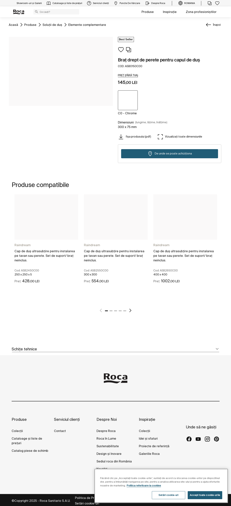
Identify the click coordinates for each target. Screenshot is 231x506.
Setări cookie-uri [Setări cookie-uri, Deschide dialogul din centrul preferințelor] (168, 495)
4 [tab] (120, 310)
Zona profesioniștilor (201, 12)
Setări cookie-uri (87, 503)
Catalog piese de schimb (30, 450)
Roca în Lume (106, 438)
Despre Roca (106, 431)
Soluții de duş (52, 24)
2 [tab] (111, 310)
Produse (148, 12)
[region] (161, 486)
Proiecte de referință (154, 446)
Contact (60, 431)
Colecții (17, 431)
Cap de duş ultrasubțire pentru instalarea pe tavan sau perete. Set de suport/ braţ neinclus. (44, 255)
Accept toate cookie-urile (205, 495)
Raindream (22, 245)
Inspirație (170, 12)
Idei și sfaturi (148, 438)
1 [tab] (106, 310)
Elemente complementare (87, 24)
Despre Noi (107, 419)
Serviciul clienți (67, 419)
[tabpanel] (46, 248)
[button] (36, 12)
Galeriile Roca (149, 453)
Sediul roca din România (114, 461)
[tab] (116, 349)
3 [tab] (115, 310)
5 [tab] (124, 310)
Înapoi (217, 24)
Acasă (13, 24)
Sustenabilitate (108, 446)
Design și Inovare (109, 453)
